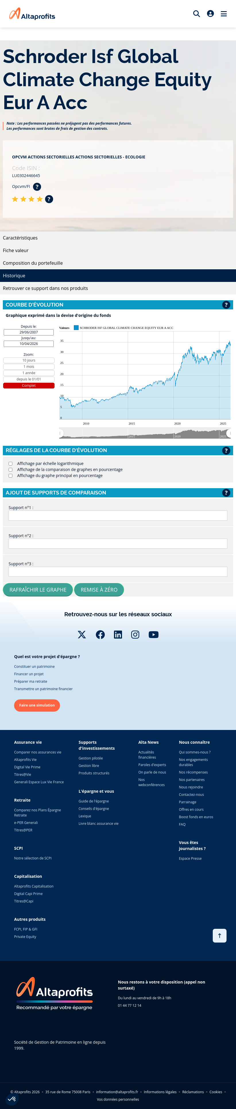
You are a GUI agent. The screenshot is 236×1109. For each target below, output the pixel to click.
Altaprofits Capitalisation (33, 886)
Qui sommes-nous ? (194, 752)
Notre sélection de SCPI (32, 858)
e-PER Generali (26, 822)
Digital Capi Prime (28, 893)
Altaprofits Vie (25, 759)
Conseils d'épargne (94, 808)
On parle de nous (152, 772)
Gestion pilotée (91, 758)
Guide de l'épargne (94, 801)
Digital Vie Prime (27, 767)
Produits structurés (94, 773)
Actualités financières (147, 755)
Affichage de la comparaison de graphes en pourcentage (70, 469)
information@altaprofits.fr (117, 1092)
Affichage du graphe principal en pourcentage (59, 475)
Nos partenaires (191, 779)
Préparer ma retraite (30, 681)
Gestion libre (89, 765)
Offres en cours (191, 809)
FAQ (182, 824)
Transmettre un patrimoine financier (43, 688)
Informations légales (160, 1092)
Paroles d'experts (152, 764)
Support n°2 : (21, 535)
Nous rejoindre (191, 787)
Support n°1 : (21, 507)
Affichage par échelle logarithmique (50, 463)
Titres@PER (23, 830)
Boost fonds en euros (196, 816)
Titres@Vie (22, 774)
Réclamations (193, 1092)
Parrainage (187, 802)
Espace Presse (190, 858)
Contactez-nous (191, 794)
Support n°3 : (21, 563)
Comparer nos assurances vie (37, 752)
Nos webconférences (151, 782)
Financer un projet (28, 674)
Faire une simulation (37, 705)
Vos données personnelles (118, 1099)
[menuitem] (145, 433)
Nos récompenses (193, 772)
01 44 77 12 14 (129, 1005)
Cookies (216, 1092)
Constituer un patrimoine (34, 666)
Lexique (85, 816)
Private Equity (25, 936)
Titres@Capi (23, 901)
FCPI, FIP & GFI (25, 929)
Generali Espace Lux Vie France (39, 782)
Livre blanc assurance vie (99, 823)
